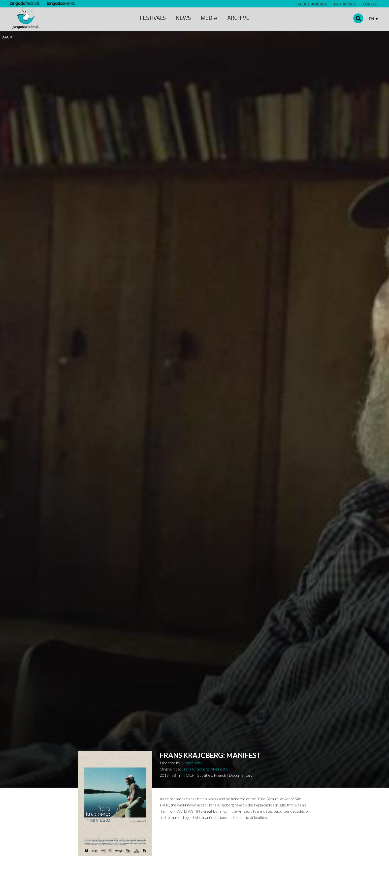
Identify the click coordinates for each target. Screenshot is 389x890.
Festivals (153, 17)
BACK (6, 36)
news (183, 17)
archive (238, 17)
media (209, 17)
